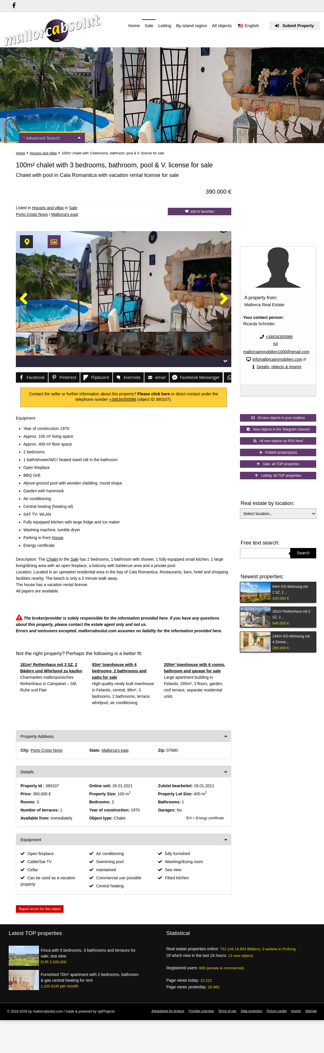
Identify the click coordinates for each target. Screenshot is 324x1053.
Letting (164, 25)
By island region (191, 25)
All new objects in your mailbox (278, 418)
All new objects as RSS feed (278, 441)
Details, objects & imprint (279, 366)
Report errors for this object (40, 909)
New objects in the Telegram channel (278, 429)
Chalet (52, 559)
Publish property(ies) (278, 452)
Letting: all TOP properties (278, 476)
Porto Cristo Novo (32, 214)
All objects (222, 25)
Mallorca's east (64, 214)
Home (134, 25)
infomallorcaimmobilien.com (277, 359)
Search (303, 553)
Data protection (251, 1011)
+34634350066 (122, 399)
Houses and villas (43, 153)
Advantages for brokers (168, 1011)
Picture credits (277, 1011)
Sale (149, 25)
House (57, 537)
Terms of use (227, 1011)
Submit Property (294, 25)
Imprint (296, 1011)
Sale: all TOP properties (278, 464)
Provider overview (201, 1011)
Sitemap (311, 1011)
